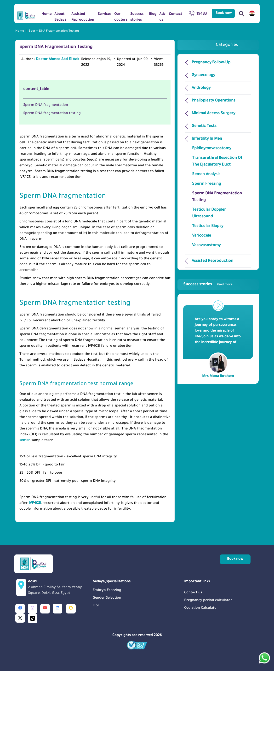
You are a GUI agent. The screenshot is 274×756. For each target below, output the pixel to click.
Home (19, 31)
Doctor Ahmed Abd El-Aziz (57, 59)
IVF (31, 588)
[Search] (241, 13)
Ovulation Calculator (201, 693)
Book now (224, 13)
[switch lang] (252, 13)
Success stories (207, 284)
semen (24, 525)
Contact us (193, 678)
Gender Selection (107, 683)
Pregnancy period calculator (208, 685)
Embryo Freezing (107, 675)
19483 (198, 14)
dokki (59, 673)
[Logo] (26, 15)
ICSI (38, 588)
